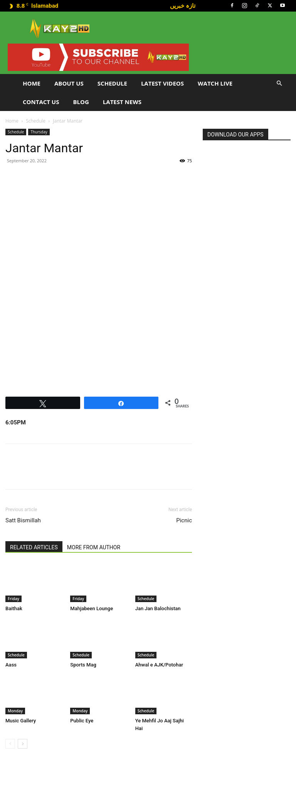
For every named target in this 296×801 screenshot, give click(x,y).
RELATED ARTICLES (34, 547)
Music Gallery (20, 721)
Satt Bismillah (23, 520)
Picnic (184, 520)
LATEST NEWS (122, 102)
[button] (279, 83)
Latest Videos (162, 83)
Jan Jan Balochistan (158, 608)
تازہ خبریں (182, 5)
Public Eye (81, 721)
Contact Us (41, 102)
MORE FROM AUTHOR (93, 547)
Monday (15, 710)
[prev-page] (10, 744)
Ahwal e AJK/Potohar (159, 665)
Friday (13, 598)
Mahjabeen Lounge (91, 608)
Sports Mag (83, 665)
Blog (81, 102)
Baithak (13, 608)
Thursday (38, 132)
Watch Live (215, 83)
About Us (69, 83)
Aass (11, 665)
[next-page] (22, 744)
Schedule (112, 83)
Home (31, 83)
